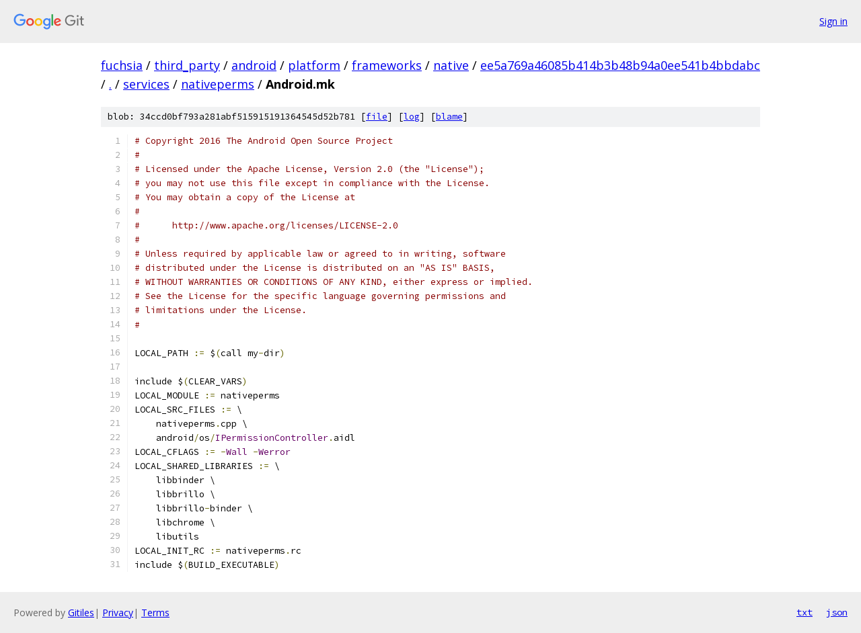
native (451, 65)
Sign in (833, 21)
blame (449, 116)
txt (804, 612)
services (146, 84)
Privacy (117, 612)
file (376, 116)
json (837, 612)
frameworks (387, 65)
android (253, 65)
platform (314, 65)
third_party (187, 65)
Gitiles (81, 612)
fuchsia (122, 65)
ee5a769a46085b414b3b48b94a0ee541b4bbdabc (620, 65)
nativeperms (217, 84)
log (412, 116)
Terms (155, 612)
